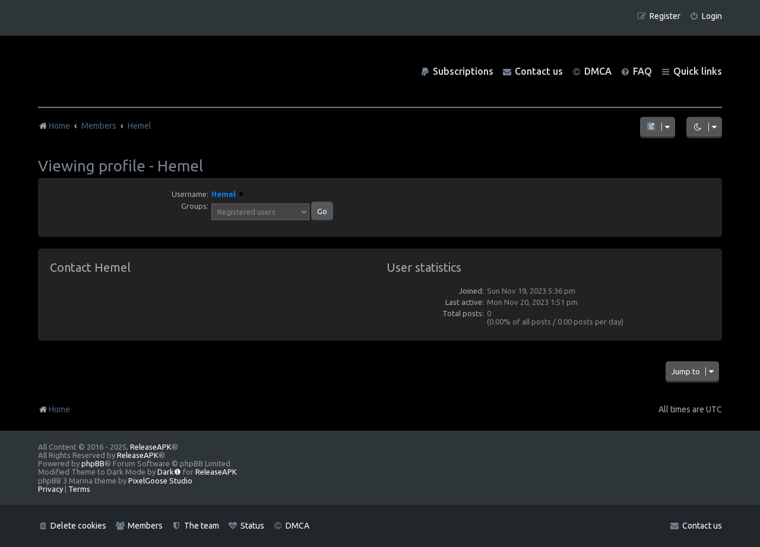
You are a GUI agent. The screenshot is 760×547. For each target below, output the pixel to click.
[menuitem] (705, 16)
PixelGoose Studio (160, 480)
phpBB (92, 463)
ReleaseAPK (151, 447)
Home (54, 409)
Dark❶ (169, 472)
